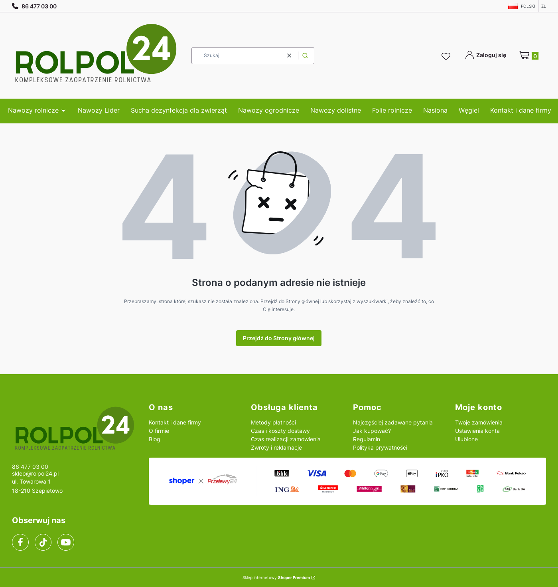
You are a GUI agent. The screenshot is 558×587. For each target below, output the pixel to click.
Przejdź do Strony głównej (279, 338)
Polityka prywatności (380, 447)
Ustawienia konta (477, 430)
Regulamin (366, 439)
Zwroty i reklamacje (276, 447)
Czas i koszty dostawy (280, 430)
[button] (305, 55)
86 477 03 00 (34, 6)
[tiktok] (43, 542)
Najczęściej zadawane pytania (393, 422)
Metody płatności (273, 422)
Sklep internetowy (276, 577)
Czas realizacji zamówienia (286, 439)
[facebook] (20, 542)
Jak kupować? (372, 430)
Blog (154, 439)
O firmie (159, 430)
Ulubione (466, 439)
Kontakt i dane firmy (175, 422)
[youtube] (65, 542)
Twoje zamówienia (479, 422)
